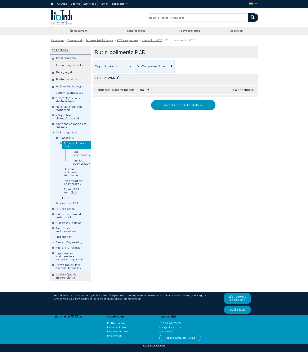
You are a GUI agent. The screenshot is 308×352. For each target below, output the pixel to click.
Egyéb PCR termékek (71, 191)
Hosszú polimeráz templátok (71, 172)
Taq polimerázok (81, 153)
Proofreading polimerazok (73, 182)
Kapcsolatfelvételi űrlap (180, 337)
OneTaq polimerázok (81, 162)
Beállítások (237, 309)
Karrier (104, 3)
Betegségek (64, 72)
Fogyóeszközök (189, 30)
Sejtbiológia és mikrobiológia (66, 276)
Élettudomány (79, 30)
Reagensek (236, 30)
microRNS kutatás (67, 247)
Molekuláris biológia (99, 40)
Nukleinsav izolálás (68, 222)
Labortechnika (136, 30)
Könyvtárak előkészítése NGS (67, 117)
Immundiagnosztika (69, 65)
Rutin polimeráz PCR (180, 40)
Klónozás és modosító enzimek (71, 125)
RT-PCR (65, 198)
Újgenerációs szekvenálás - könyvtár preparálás (69, 256)
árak (142, 89)
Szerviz (75, 3)
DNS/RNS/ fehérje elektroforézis (67, 100)
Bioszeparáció (66, 58)
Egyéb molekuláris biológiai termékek (68, 266)
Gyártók (62, 3)
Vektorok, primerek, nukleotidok (68, 216)
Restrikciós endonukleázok (65, 230)
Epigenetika (63, 236)
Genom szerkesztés (69, 92)
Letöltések (89, 3)
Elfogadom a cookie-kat (237, 298)
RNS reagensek (65, 208)
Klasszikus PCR (152, 40)
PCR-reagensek (127, 40)
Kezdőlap (57, 40)
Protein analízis (66, 79)
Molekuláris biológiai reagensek (69, 108)
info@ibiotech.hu (170, 327)
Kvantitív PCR (69, 203)
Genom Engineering (68, 242)
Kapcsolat (118, 3)
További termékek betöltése (183, 105)
